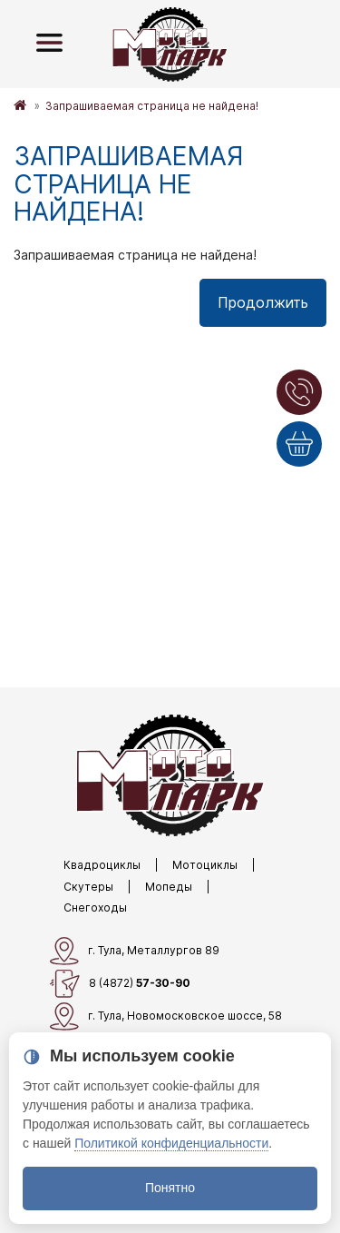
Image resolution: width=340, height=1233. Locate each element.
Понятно (170, 1187)
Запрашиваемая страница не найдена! (151, 106)
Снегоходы (95, 907)
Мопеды (168, 886)
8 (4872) (120, 984)
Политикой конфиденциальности (171, 1143)
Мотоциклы (205, 865)
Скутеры (88, 886)
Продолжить (263, 302)
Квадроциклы (102, 865)
